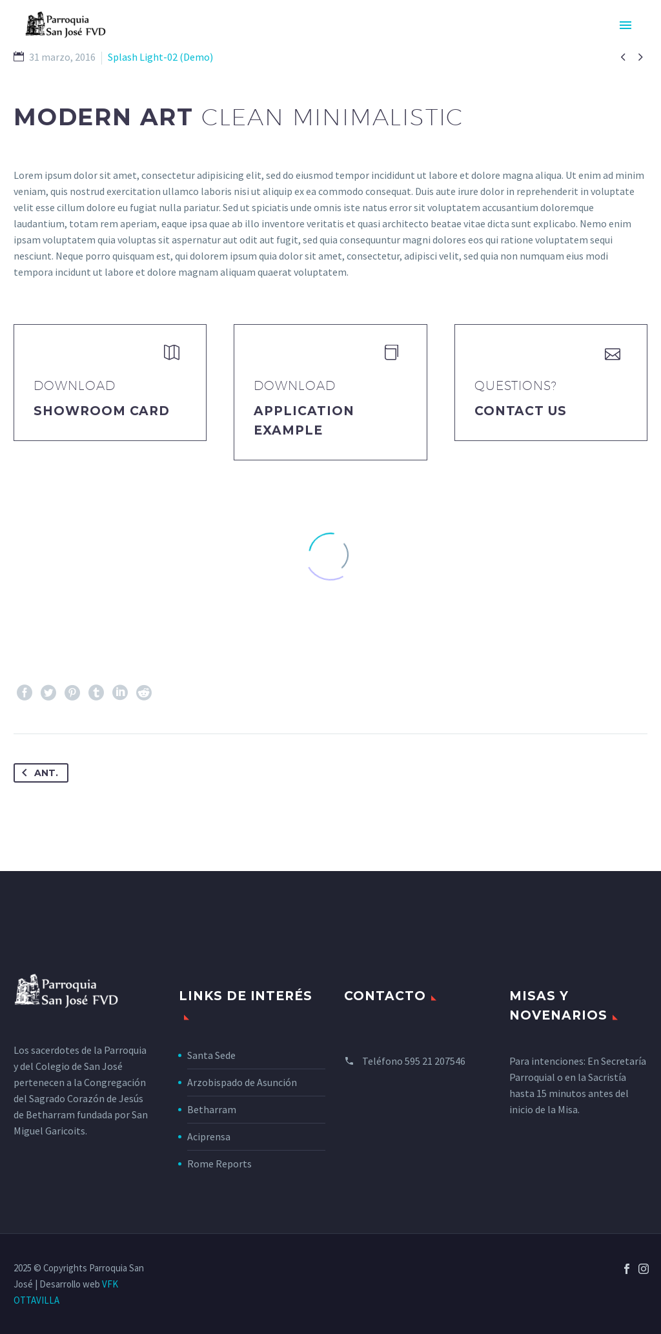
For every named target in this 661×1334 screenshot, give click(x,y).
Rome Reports (219, 1163)
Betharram (211, 1109)
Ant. (37, 772)
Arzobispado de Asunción (242, 1082)
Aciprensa (208, 1136)
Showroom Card (102, 411)
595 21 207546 (435, 1060)
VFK (110, 1284)
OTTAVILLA (36, 1300)
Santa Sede (211, 1055)
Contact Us (520, 411)
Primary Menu (625, 25)
